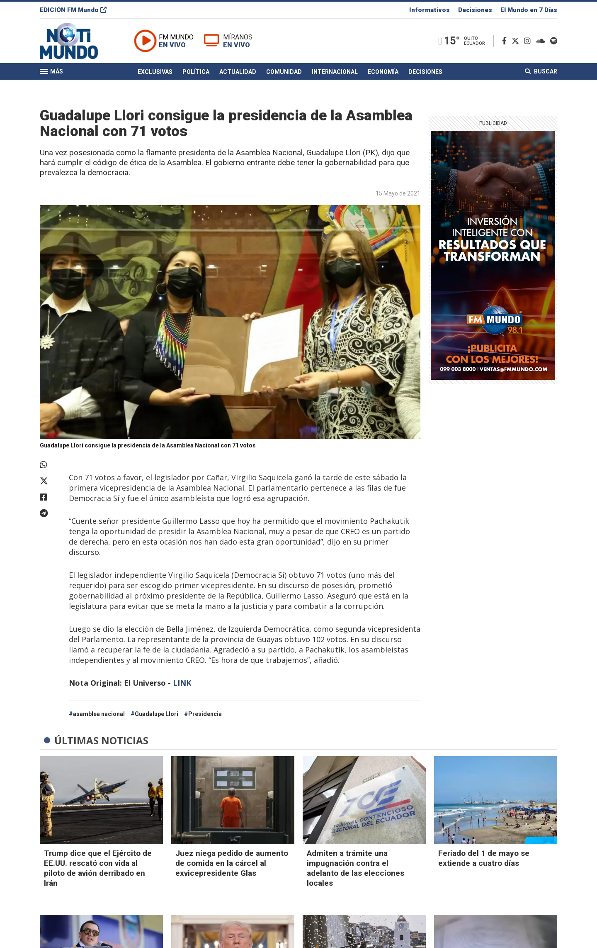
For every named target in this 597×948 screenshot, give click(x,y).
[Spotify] (553, 41)
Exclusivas (155, 71)
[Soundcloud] (542, 41)
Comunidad (284, 71)
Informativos (429, 10)
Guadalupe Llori (156, 714)
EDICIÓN (73, 10)
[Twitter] (517, 41)
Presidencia (205, 714)
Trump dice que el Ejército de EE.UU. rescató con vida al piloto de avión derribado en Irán (98, 868)
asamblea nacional (99, 714)
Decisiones (475, 10)
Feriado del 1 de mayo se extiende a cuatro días (483, 858)
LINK (182, 683)
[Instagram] (529, 41)
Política (195, 71)
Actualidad (237, 71)
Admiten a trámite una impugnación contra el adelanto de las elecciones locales (355, 868)
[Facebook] (506, 41)
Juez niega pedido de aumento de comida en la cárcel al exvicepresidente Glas (231, 863)
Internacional (335, 71)
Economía (383, 71)
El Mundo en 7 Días (528, 10)
